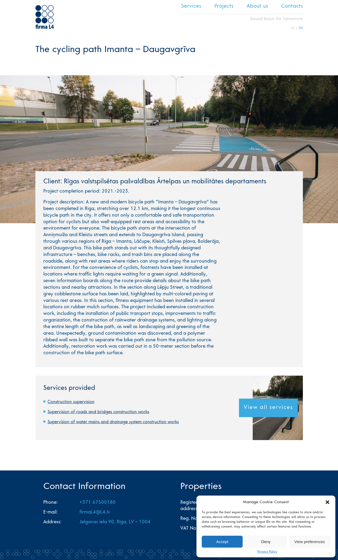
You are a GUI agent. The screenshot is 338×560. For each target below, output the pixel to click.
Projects (223, 6)
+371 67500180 (97, 502)
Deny (265, 541)
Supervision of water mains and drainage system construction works (113, 422)
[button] (327, 502)
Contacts (292, 6)
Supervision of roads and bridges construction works (98, 412)
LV (292, 28)
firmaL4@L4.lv (94, 512)
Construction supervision (71, 402)
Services (191, 6)
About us (257, 6)
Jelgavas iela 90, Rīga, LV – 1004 (115, 522)
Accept (222, 541)
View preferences (309, 541)
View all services (268, 407)
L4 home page (44, 17)
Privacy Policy (267, 551)
